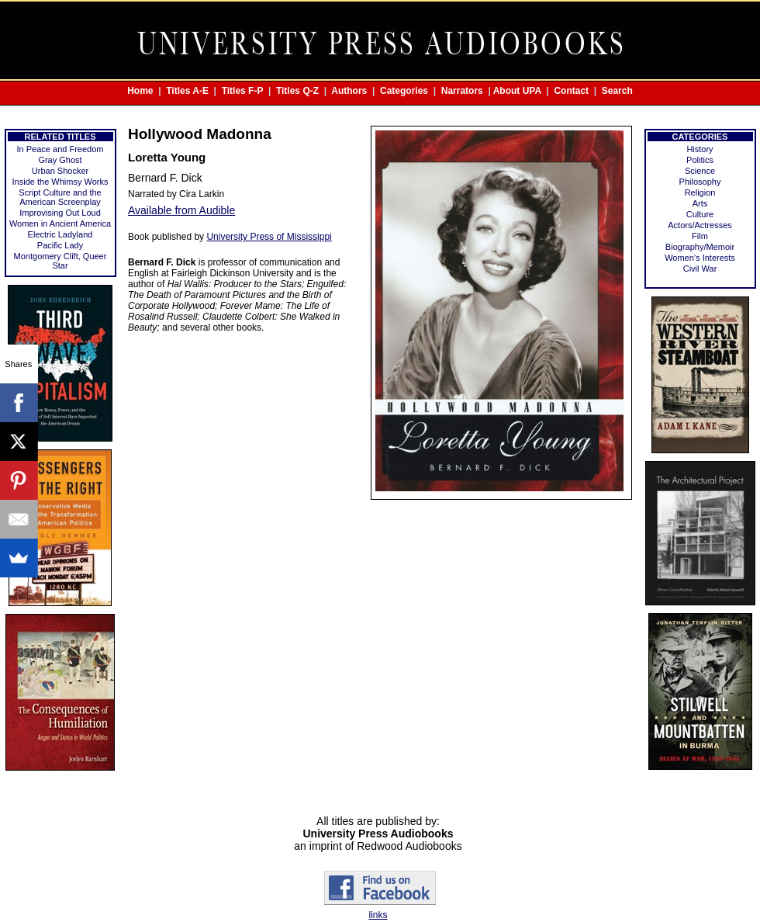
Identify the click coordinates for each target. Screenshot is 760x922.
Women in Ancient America (60, 223)
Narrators (462, 90)
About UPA (517, 90)
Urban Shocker (60, 170)
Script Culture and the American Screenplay (60, 197)
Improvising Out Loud (60, 212)
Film (700, 236)
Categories (404, 90)
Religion (700, 192)
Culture (699, 214)
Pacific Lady (60, 245)
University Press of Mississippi (268, 236)
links (377, 915)
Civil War (700, 268)
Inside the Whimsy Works (60, 181)
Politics (699, 160)
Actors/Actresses (700, 225)
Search (617, 90)
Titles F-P (243, 90)
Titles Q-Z (297, 90)
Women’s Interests (700, 257)
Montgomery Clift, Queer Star (60, 260)
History (699, 149)
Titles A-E (187, 90)
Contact (571, 90)
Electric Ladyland (60, 234)
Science (700, 170)
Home (140, 90)
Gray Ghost (59, 160)
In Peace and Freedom (60, 149)
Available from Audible (181, 210)
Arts (700, 203)
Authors (349, 90)
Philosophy (700, 181)
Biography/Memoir (699, 246)
